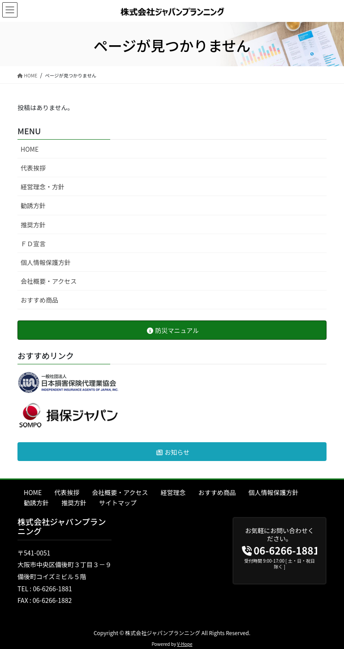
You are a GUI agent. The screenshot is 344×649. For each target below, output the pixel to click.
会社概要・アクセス (49, 281)
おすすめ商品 (39, 299)
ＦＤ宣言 (33, 243)
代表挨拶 (33, 167)
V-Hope (184, 643)
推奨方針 (33, 224)
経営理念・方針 (42, 186)
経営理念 (173, 492)
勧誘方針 (33, 205)
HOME (30, 149)
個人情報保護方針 (46, 262)
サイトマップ (118, 502)
